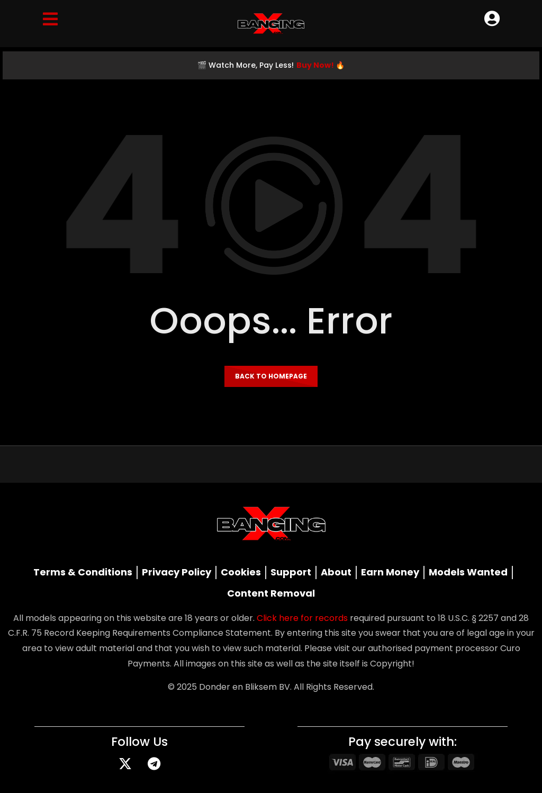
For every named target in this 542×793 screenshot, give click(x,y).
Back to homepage (271, 376)
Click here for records (302, 618)
